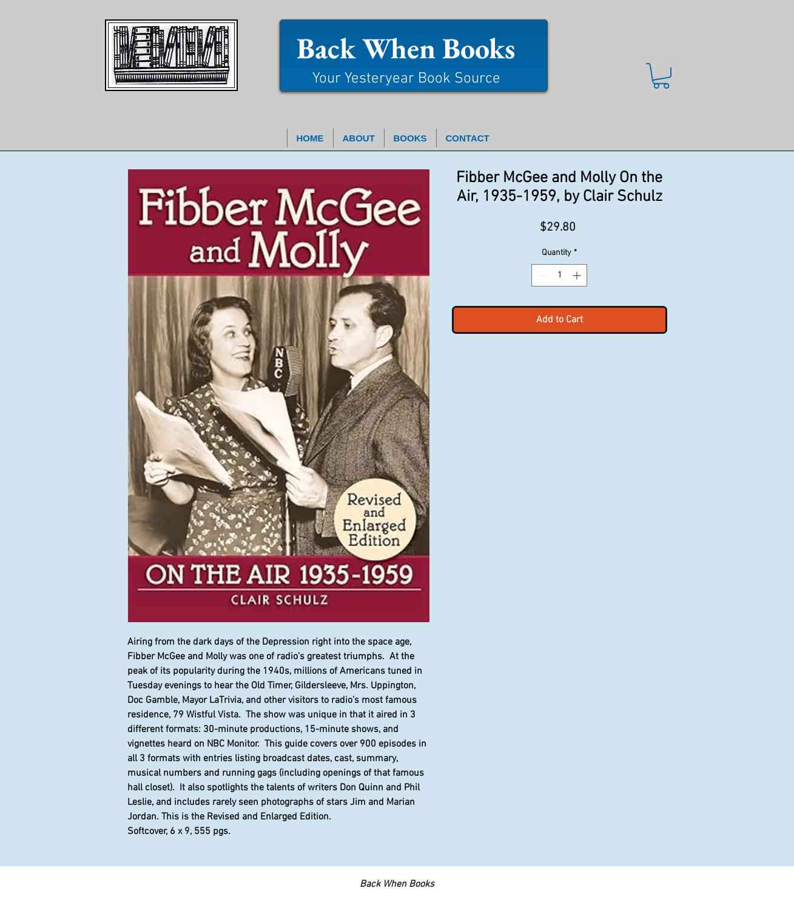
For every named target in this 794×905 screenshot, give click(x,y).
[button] (661, 76)
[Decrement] (540, 275)
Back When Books (406, 48)
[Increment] (577, 275)
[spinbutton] (559, 275)
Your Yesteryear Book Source (406, 79)
